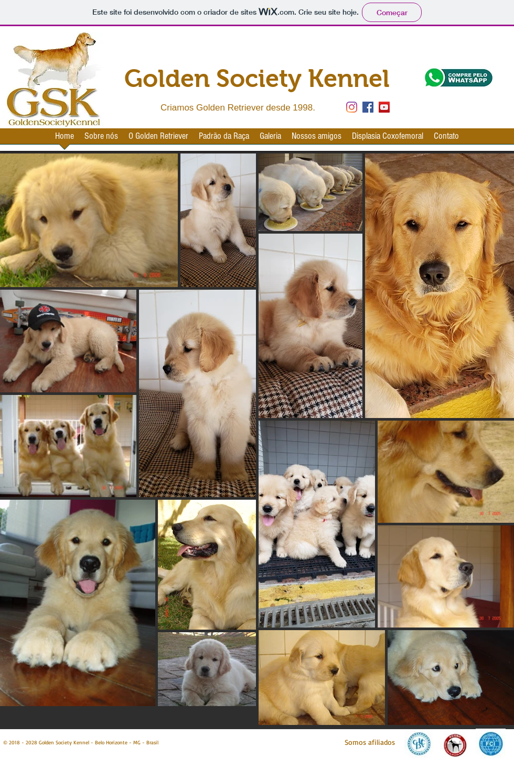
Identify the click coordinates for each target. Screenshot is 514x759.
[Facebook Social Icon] (367, 107)
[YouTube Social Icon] (384, 107)
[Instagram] (351, 107)
